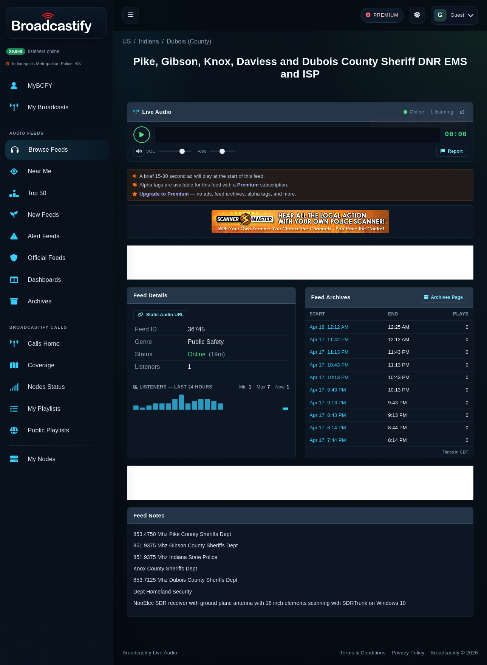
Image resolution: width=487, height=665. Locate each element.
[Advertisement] (300, 262)
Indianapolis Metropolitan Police (42, 63)
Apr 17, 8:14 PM (328, 427)
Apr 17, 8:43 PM (328, 415)
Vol (150, 151)
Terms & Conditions (363, 653)
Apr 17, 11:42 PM (329, 339)
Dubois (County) (189, 41)
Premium (248, 185)
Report (452, 151)
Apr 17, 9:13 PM (328, 403)
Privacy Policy (408, 653)
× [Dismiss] (461, 125)
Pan (202, 151)
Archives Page (443, 297)
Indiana (149, 41)
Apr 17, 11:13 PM (329, 352)
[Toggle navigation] (130, 15)
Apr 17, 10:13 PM (329, 377)
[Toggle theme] (417, 15)
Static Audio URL (161, 314)
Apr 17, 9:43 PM (328, 390)
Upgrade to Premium (164, 194)
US (126, 41)
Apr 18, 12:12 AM (329, 327)
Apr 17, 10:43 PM (329, 365)
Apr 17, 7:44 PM (328, 440)
